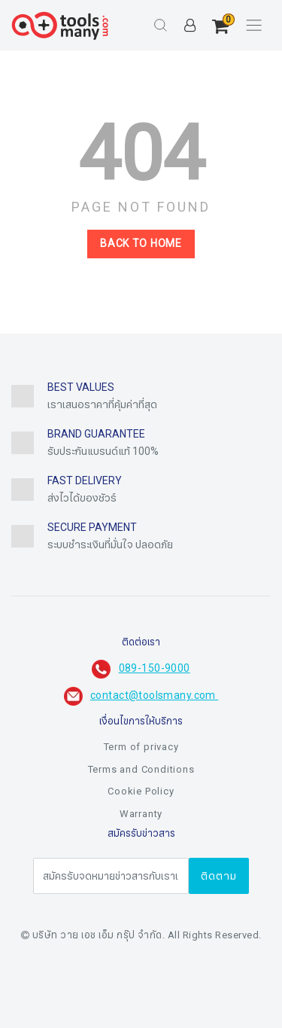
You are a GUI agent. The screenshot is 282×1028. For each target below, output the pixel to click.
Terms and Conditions (141, 769)
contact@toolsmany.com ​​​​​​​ (154, 695)
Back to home (140, 244)
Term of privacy (141, 747)
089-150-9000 (154, 668)
